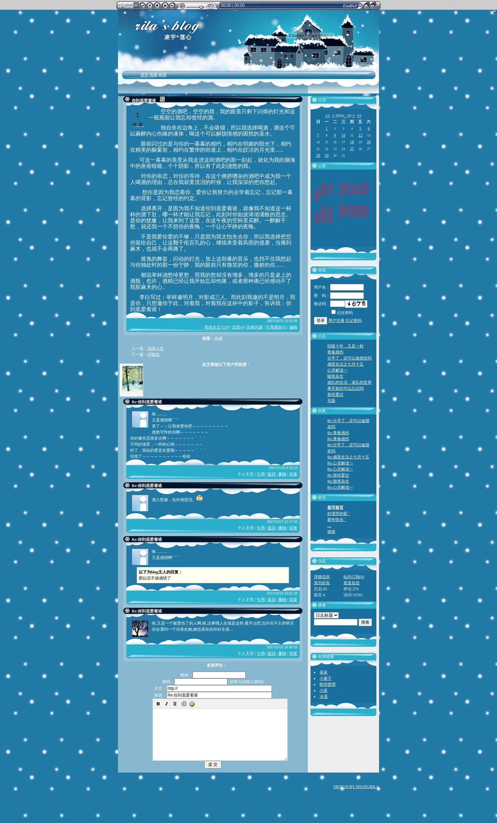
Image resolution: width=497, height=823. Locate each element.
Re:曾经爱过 (338, 475)
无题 (331, 400)
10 (343, 135)
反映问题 (255, 327)
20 (369, 142)
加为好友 (322, 583)
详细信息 (322, 576)
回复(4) (238, 327)
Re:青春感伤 (338, 433)
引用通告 (276, 327)
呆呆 (324, 672)
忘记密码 (353, 320)
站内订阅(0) (353, 576)
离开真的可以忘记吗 (345, 388)
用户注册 (336, 320)
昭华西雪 (328, 684)
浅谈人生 (156, 348)
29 (327, 155)
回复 (293, 474)
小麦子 (326, 678)
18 (352, 142)
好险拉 (154, 354)
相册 (154, 74)
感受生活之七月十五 (345, 364)
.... (329, 525)
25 (352, 148)
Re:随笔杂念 (338, 481)
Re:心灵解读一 (340, 463)
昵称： (213, 675)
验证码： (329, 303)
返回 (271, 474)
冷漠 (324, 696)
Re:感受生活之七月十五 (348, 457)
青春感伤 (335, 352)
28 (318, 155)
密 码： (339, 295)
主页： (213, 688)
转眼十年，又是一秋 (345, 346)
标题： (213, 695)
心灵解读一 (337, 370)
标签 (163, 74)
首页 (144, 74)
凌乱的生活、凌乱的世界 (349, 382)
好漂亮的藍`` (338, 513)
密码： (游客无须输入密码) (212, 681)
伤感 (218, 338)
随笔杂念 (335, 376)
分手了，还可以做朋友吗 (349, 358)
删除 (283, 474)
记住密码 (342, 312)
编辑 (293, 327)
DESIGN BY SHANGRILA (356, 796)
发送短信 (351, 583)
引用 (261, 474)
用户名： (339, 287)
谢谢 (331, 531)
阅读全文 (216, 327)
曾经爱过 (335, 394)
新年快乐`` (336, 519)
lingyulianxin (131, 396)
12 (360, 135)
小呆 (324, 690)
